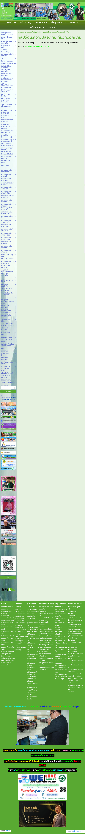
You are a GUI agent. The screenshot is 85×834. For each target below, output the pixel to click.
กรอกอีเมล (4, 385)
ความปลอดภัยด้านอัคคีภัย (33, 32)
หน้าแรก (20, 32)
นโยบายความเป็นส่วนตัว (9, 398)
